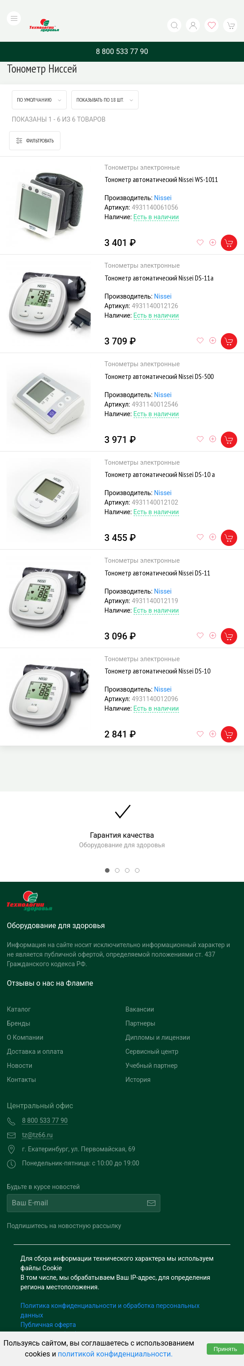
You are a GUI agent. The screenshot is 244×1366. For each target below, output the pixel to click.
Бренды (18, 1005)
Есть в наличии (156, 198)
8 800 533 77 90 (122, 33)
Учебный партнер (151, 1047)
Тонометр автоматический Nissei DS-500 (159, 357)
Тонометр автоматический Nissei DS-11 (157, 554)
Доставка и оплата (35, 1033)
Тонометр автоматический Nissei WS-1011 (161, 161)
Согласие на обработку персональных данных (89, 1315)
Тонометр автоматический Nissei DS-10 (157, 652)
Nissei (163, 179)
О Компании (25, 1019)
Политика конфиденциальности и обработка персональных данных (109, 1291)
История (137, 1061)
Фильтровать (35, 122)
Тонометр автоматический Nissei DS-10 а (160, 456)
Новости (19, 1047)
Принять (225, 1349)
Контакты (21, 1061)
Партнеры (140, 1005)
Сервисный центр (152, 1033)
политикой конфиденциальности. (115, 1354)
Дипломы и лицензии (157, 1019)
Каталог (19, 991)
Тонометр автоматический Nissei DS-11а (159, 259)
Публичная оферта (48, 1306)
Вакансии (139, 991)
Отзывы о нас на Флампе (50, 965)
